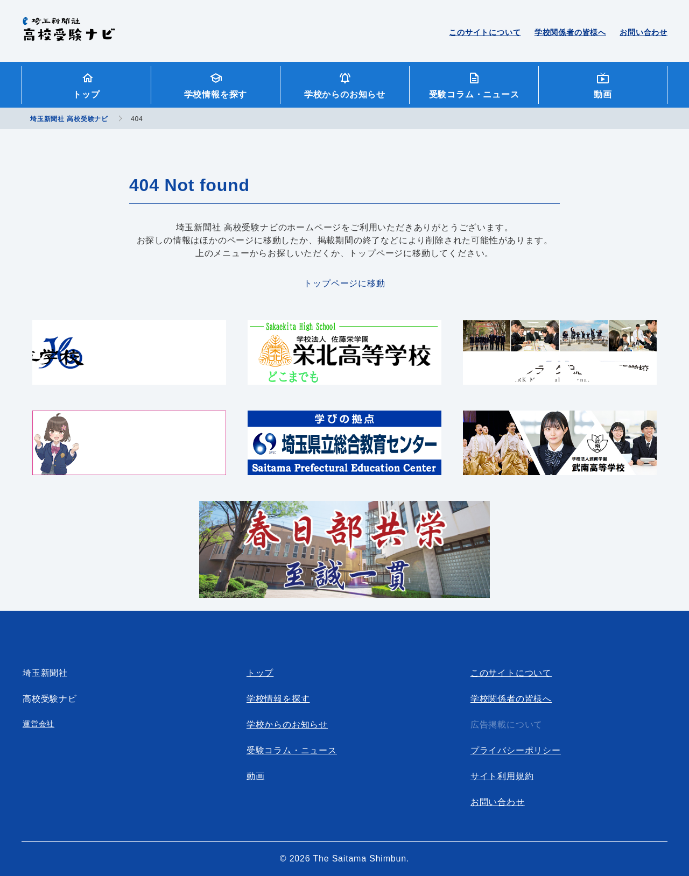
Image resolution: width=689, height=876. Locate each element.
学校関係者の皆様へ (570, 32)
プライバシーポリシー (515, 750)
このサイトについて (485, 32)
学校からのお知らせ (344, 94)
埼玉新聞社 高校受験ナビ (69, 35)
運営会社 (38, 723)
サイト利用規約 (502, 776)
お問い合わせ (643, 32)
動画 (603, 94)
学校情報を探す (216, 94)
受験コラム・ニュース (474, 94)
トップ (86, 94)
